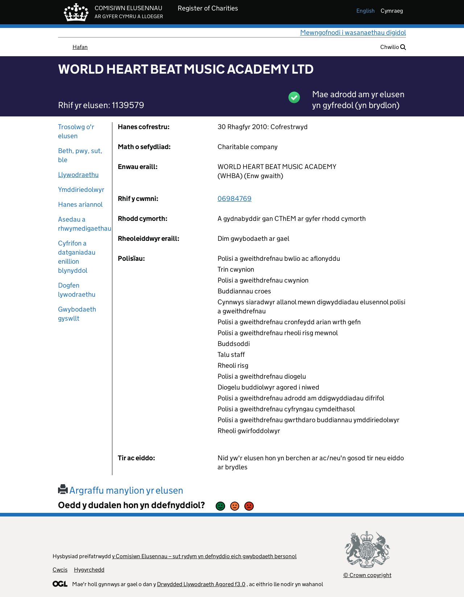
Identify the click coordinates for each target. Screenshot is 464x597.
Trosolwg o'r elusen (76, 131)
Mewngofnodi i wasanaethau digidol (353, 32)
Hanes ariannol (80, 204)
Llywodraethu (78, 174)
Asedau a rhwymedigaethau (82, 223)
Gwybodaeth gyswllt (77, 313)
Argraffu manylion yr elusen (120, 490)
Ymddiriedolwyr (81, 189)
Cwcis (60, 569)
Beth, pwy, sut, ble (80, 155)
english (365, 10)
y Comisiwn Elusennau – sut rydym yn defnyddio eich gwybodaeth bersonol (204, 556)
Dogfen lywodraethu (76, 289)
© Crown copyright (367, 575)
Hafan (80, 47)
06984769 (235, 198)
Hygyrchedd (89, 569)
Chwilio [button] (393, 47)
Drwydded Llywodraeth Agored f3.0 (201, 584)
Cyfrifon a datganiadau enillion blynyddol (76, 257)
